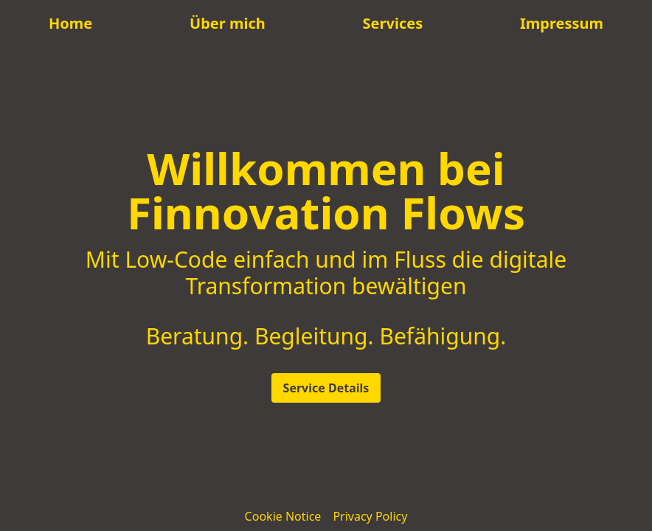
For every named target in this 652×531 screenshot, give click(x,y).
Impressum (561, 23)
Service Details (326, 388)
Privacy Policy (370, 516)
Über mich (228, 23)
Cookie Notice (283, 516)
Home (70, 23)
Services (393, 23)
